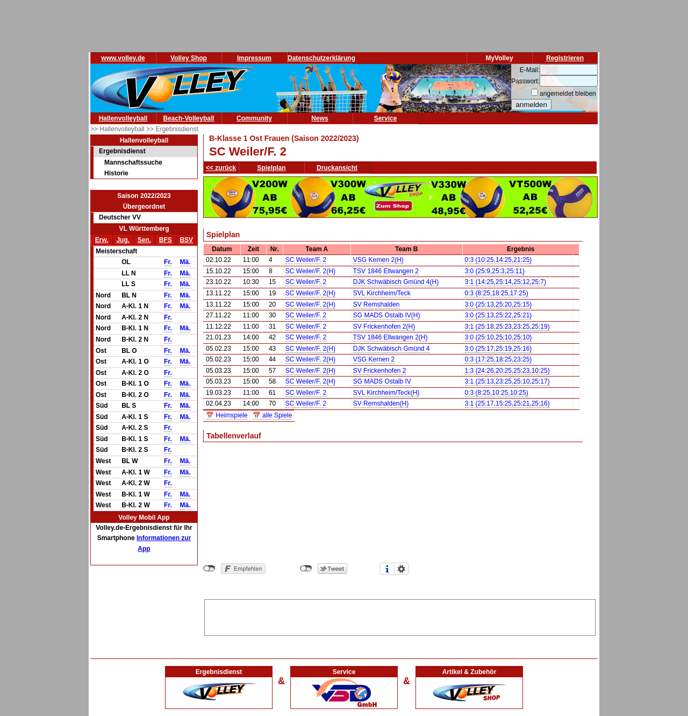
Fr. (168, 262)
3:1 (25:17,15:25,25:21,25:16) (507, 403)
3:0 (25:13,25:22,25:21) (498, 315)
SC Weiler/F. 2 (305, 260)
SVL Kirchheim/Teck (382, 293)
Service (385, 118)
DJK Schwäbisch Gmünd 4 (391, 348)
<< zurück (221, 168)
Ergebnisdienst (122, 151)
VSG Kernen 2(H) (378, 260)
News (319, 118)
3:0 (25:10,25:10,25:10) (498, 337)
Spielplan (271, 168)
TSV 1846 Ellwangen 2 (386, 271)
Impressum (254, 58)
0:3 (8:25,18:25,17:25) (496, 293)
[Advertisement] (400, 616)
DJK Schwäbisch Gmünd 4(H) (396, 282)
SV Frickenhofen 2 (379, 370)
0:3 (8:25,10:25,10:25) (496, 392)
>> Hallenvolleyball (118, 129)
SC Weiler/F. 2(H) (310, 271)
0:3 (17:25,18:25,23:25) (498, 359)
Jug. (123, 240)
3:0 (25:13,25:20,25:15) (498, 304)
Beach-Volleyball (188, 118)
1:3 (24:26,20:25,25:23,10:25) (507, 370)
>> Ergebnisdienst (172, 129)
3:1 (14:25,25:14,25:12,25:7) (505, 282)
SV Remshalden (376, 304)
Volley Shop (188, 58)
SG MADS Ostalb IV (382, 381)
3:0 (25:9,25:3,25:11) (495, 271)
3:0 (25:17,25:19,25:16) (498, 348)
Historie (116, 173)
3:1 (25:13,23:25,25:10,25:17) (507, 381)
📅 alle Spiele (272, 415)
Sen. (144, 240)
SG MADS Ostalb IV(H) (386, 315)
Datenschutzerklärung (321, 58)
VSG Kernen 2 (374, 359)
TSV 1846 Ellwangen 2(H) (390, 337)
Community (254, 118)
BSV (186, 240)
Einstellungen (401, 568)
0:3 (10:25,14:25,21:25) (498, 260)
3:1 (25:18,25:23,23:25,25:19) (507, 326)
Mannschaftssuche (133, 162)
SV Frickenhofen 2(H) (384, 326)
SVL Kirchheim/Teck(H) (386, 392)
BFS (165, 240)
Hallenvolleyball (123, 118)
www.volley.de (123, 58)
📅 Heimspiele (227, 415)
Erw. (102, 240)
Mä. (185, 262)
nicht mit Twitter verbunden (306, 568)
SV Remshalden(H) (380, 403)
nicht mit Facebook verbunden (209, 568)
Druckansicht (337, 168)
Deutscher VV (120, 217)
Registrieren (565, 58)
